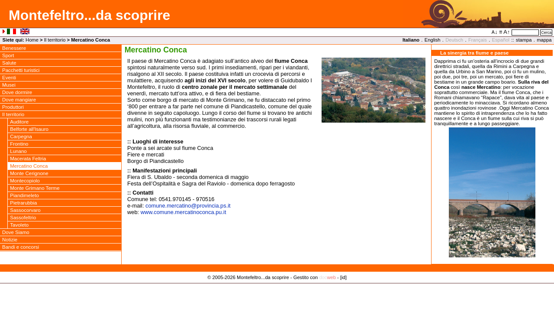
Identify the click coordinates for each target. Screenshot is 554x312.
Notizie (9, 239)
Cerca (546, 32)
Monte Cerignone (29, 173)
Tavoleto (19, 225)
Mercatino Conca (29, 166)
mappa (544, 39)
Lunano (18, 151)
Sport (8, 55)
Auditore (19, 121)
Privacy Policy (277, 286)
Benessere (14, 48)
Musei (9, 85)
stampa (524, 39)
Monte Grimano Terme (34, 188)
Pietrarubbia (23, 202)
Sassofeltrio (23, 217)
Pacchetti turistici (20, 70)
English (433, 39)
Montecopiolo (25, 180)
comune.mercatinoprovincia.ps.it (188, 205)
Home (32, 39)
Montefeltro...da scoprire (89, 15)
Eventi (9, 77)
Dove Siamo (15, 232)
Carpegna (21, 136)
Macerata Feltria (28, 158)
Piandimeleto (24, 195)
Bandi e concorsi (20, 247)
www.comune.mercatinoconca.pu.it (183, 212)
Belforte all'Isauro (29, 129)
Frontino (19, 143)
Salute (9, 62)
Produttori (13, 107)
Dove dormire (17, 92)
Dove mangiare (19, 99)
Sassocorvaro (25, 210)
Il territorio (55, 39)
